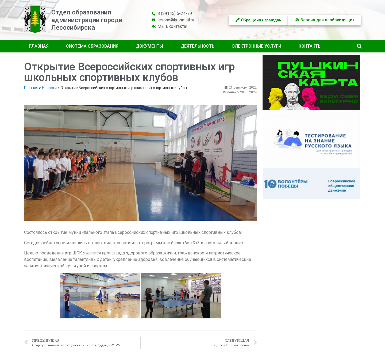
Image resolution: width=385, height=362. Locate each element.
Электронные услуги (256, 46)
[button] (359, 46)
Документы (149, 46)
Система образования (92, 46)
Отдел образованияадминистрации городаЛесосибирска (86, 20)
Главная (39, 46)
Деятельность (197, 46)
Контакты (310, 46)
